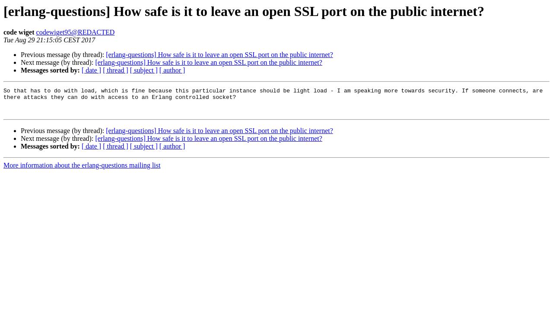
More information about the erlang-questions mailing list (81, 170)
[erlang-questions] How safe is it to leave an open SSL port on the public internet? (219, 54)
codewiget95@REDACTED (75, 32)
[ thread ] (115, 70)
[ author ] (172, 70)
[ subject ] (144, 70)
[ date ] (91, 70)
